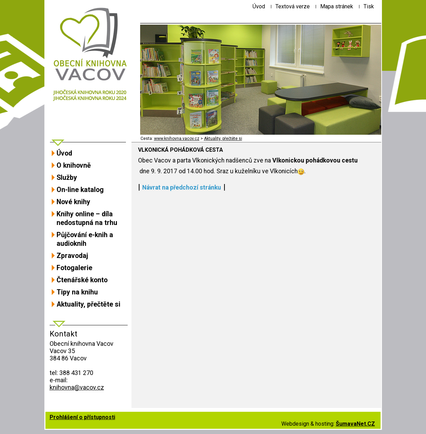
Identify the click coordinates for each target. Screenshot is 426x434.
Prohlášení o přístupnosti (82, 417)
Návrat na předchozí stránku (181, 187)
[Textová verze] (292, 6)
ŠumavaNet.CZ (355, 423)
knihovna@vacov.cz (77, 387)
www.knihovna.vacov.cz (176, 138)
